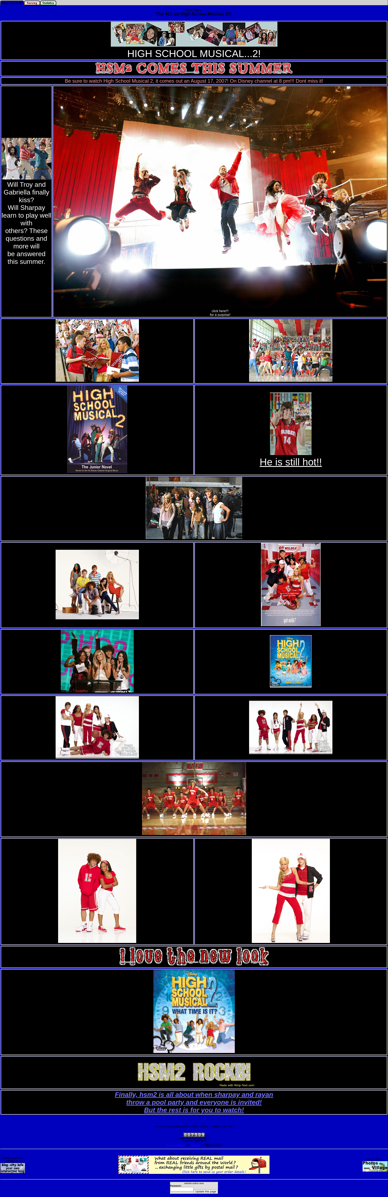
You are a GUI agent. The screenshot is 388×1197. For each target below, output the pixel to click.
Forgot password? (188, 1195)
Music (195, 1145)
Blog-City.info (175, 1145)
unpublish (204, 1195)
